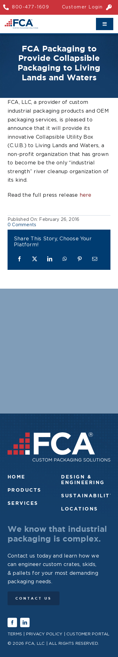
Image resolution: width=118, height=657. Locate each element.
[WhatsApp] (64, 259)
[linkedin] (25, 622)
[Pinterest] (79, 259)
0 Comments (22, 225)
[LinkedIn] (49, 259)
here (86, 195)
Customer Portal (88, 634)
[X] (34, 259)
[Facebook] (19, 259)
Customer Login (82, 7)
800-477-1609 (30, 7)
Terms (15, 634)
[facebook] (12, 622)
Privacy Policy (44, 634)
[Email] (94, 259)
